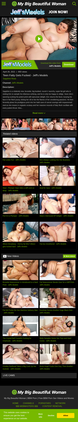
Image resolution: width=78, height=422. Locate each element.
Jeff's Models (17, 83)
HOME (15, 403)
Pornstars (44, 403)
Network (60, 403)
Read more (39, 113)
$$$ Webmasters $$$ (27, 406)
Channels (28, 403)
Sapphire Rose (9, 79)
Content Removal (52, 406)
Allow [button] (65, 416)
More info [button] (40, 415)
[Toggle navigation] (4, 3)
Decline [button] (51, 416)
